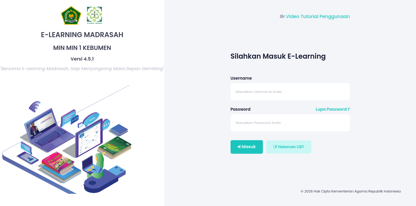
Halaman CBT (289, 146)
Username (241, 78)
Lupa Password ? (333, 109)
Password (240, 109)
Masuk (247, 146)
